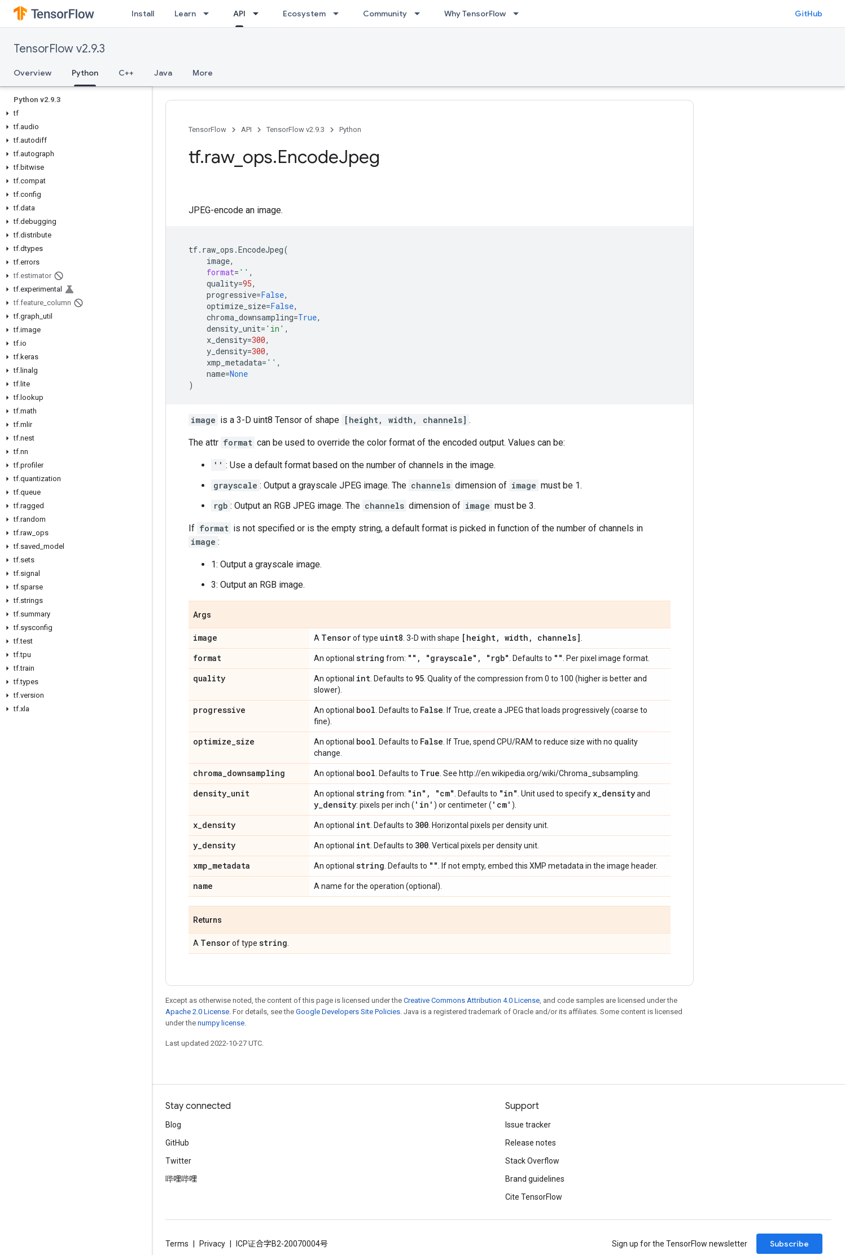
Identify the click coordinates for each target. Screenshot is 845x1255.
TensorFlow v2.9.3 (59, 49)
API (246, 129)
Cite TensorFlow (533, 1196)
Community (385, 13)
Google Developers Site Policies (348, 1011)
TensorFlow (207, 129)
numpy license (221, 1023)
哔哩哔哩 (181, 1178)
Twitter (178, 1160)
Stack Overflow (532, 1160)
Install (143, 13)
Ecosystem (304, 13)
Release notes (530, 1142)
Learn (185, 13)
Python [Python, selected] (85, 73)
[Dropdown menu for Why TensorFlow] (519, 13)
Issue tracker (528, 1124)
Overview (32, 73)
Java (163, 73)
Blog (173, 1124)
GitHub (808, 13)
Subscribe (789, 1244)
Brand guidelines (534, 1178)
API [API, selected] (239, 13)
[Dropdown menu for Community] (420, 13)
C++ (126, 73)
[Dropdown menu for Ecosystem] (339, 13)
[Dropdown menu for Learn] (209, 13)
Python (350, 129)
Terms (177, 1243)
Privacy (212, 1243)
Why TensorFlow (475, 13)
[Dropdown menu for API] (259, 13)
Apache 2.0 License (197, 1011)
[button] (73, 113)
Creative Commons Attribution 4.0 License (472, 1000)
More (202, 73)
